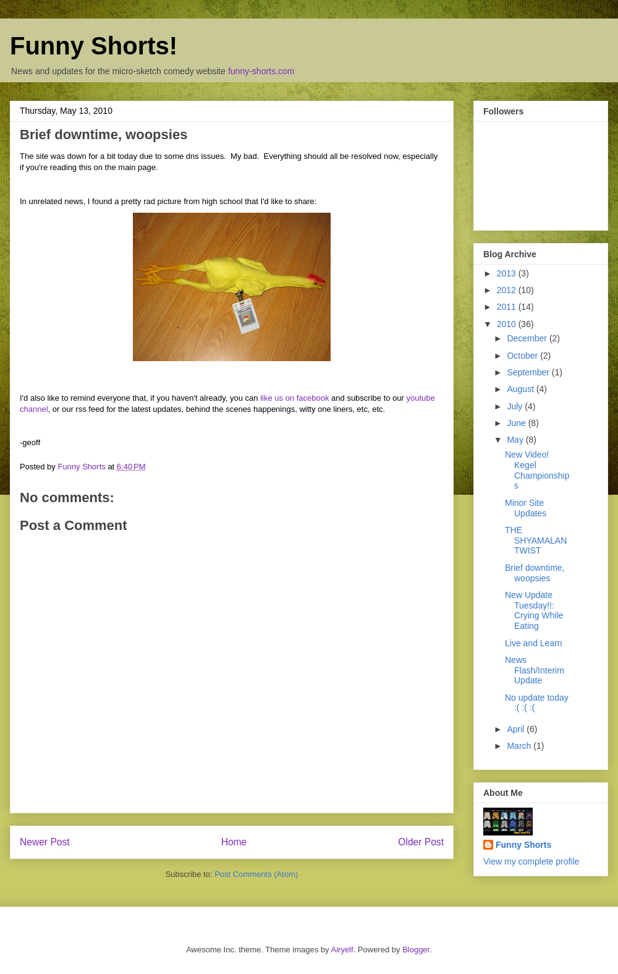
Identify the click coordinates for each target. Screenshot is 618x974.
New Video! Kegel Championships (537, 470)
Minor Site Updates (525, 508)
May (516, 440)
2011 (508, 307)
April (517, 729)
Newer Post (45, 842)
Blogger (416, 949)
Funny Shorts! (93, 45)
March (520, 746)
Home (234, 842)
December (528, 338)
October (523, 356)
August (521, 389)
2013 (508, 273)
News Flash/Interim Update (534, 670)
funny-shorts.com (261, 71)
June (517, 423)
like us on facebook (294, 398)
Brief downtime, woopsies (534, 573)
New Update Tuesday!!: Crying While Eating (534, 610)
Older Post (421, 842)
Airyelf (342, 949)
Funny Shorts (523, 845)
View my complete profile (531, 861)
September (529, 372)
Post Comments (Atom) (256, 874)
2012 (508, 290)
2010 (508, 324)
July (516, 406)
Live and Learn (533, 643)
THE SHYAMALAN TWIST (536, 540)
